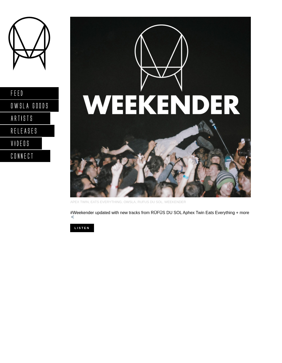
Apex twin (79, 202)
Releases (23, 130)
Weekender (175, 202)
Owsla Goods (29, 105)
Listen (82, 228)
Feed (17, 93)
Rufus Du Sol (149, 202)
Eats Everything (106, 202)
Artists (21, 118)
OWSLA (130, 202)
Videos (20, 143)
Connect (22, 155)
